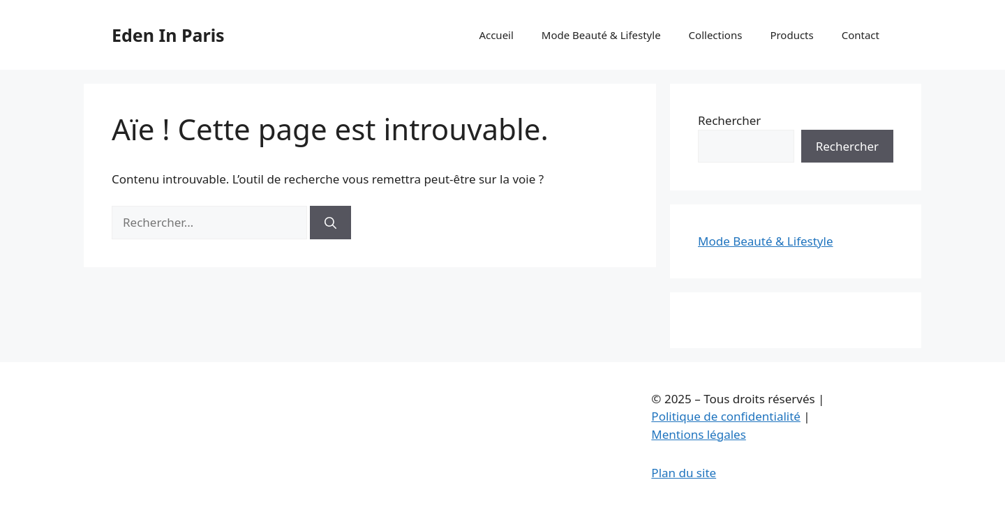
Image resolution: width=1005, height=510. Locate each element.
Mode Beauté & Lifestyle (601, 35)
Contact (860, 35)
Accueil (496, 35)
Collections (716, 35)
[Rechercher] (330, 222)
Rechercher (729, 120)
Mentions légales (698, 434)
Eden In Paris (168, 35)
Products (791, 35)
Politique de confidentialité (726, 416)
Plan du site (683, 473)
